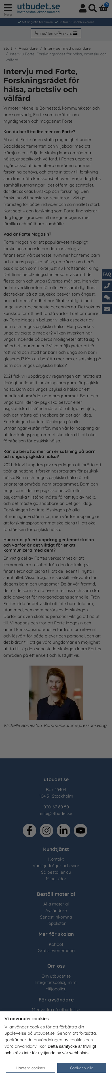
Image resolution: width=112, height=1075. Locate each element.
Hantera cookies (30, 1067)
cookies (37, 1027)
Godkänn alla (81, 1067)
